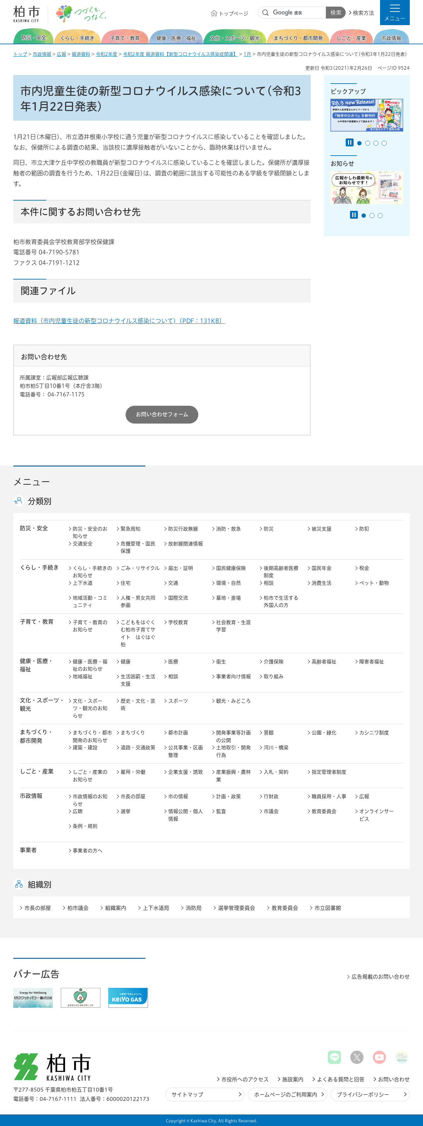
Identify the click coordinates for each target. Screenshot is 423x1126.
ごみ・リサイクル (140, 568)
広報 (61, 54)
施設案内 (292, 1079)
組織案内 (115, 908)
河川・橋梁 (276, 747)
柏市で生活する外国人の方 (281, 601)
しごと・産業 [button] (37, 771)
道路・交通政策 (138, 747)
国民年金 (321, 568)
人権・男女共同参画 (138, 601)
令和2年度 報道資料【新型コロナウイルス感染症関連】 (180, 54)
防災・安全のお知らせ (90, 532)
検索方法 (363, 13)
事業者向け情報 (233, 676)
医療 (173, 661)
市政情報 (42, 54)
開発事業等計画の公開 (233, 736)
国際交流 (178, 597)
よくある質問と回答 (341, 1079)
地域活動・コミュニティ (90, 601)
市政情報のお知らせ (90, 800)
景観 (269, 732)
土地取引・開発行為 (233, 751)
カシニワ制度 (374, 732)
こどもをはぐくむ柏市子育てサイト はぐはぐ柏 (138, 633)
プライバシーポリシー (363, 1094)
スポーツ (178, 700)
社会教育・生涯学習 (233, 626)
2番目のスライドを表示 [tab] (367, 143)
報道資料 (81, 54)
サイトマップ (187, 1094)
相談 (269, 583)
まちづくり (133, 732)
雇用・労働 (133, 771)
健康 (126, 661)
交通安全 (83, 543)
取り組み (274, 676)
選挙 (126, 811)
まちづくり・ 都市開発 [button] (36, 736)
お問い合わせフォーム (162, 414)
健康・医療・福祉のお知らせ (90, 665)
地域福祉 (83, 676)
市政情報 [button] (31, 796)
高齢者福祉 (324, 661)
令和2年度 (106, 54)
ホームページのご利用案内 (285, 1094)
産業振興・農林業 (233, 775)
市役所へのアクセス (245, 1079)
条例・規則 (85, 826)
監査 (221, 811)
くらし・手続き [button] (39, 567)
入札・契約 (276, 771)
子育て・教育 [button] (37, 621)
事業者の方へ (87, 850)
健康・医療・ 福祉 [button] (37, 665)
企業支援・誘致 (185, 771)
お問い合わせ (394, 1079)
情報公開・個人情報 (185, 815)
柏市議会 (78, 908)
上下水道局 (156, 908)
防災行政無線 (183, 528)
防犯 (364, 528)
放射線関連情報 (185, 543)
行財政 (271, 796)
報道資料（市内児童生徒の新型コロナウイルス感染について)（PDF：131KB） (119, 321)
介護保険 (274, 661)
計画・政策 (228, 796)
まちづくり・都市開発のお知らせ (92, 736)
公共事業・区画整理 (185, 751)
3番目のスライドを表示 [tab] (375, 143)
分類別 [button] (40, 501)
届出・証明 (180, 568)
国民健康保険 (231, 568)
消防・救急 (228, 528)
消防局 (194, 908)
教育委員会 (324, 811)
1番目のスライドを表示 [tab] (359, 143)
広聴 (78, 811)
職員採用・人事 (329, 796)
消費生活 (321, 583)
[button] (395, 12)
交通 (173, 583)
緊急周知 (130, 528)
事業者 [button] (28, 850)
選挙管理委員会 (236, 908)
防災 (269, 528)
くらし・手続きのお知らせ (92, 572)
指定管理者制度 (329, 771)
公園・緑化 (324, 732)
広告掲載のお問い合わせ (381, 976)
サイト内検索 (265, 13)
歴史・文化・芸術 (138, 704)
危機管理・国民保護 (138, 547)
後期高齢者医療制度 (281, 572)
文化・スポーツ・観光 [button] (42, 704)
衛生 (221, 661)
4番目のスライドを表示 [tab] (384, 143)
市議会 (271, 811)
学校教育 (178, 622)
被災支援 (321, 528)
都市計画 (178, 732)
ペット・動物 (374, 583)
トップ (20, 54)
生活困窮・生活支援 (138, 680)
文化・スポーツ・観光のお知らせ (90, 708)
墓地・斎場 (228, 597)
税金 (364, 568)
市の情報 (178, 796)
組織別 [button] (40, 884)
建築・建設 (85, 747)
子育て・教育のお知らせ (90, 626)
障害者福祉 (371, 661)
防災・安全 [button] (34, 528)
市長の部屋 (133, 796)
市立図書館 (328, 908)
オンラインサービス (376, 815)
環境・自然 (228, 583)
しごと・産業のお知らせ (90, 775)
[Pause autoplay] (349, 142)
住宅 (126, 583)
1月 (247, 54)
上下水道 (83, 583)
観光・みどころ (233, 700)
